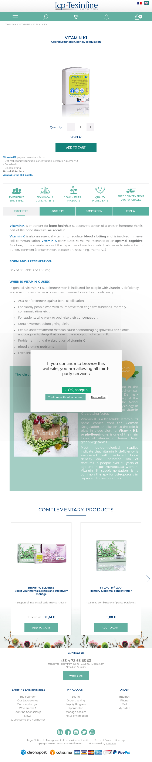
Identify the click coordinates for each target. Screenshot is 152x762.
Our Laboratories (27, 700)
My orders (124, 708)
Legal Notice (34, 740)
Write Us (76, 676)
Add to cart (76, 147)
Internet (124, 697)
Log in (76, 697)
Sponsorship (75, 708)
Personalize (98, 397)
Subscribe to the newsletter (27, 720)
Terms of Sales (103, 740)
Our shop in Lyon (27, 704)
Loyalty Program (76, 704)
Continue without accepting (65, 397)
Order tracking (76, 700)
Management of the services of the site (68, 740)
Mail (124, 704)
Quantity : (56, 127)
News (27, 716)
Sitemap (120, 740)
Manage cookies (76, 712)
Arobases (111, 744)
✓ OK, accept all (76, 390)
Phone (124, 700)
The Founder (28, 697)
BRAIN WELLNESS (41, 591)
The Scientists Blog (76, 716)
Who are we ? (27, 708)
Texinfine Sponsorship (27, 712)
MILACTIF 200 (111, 589)
